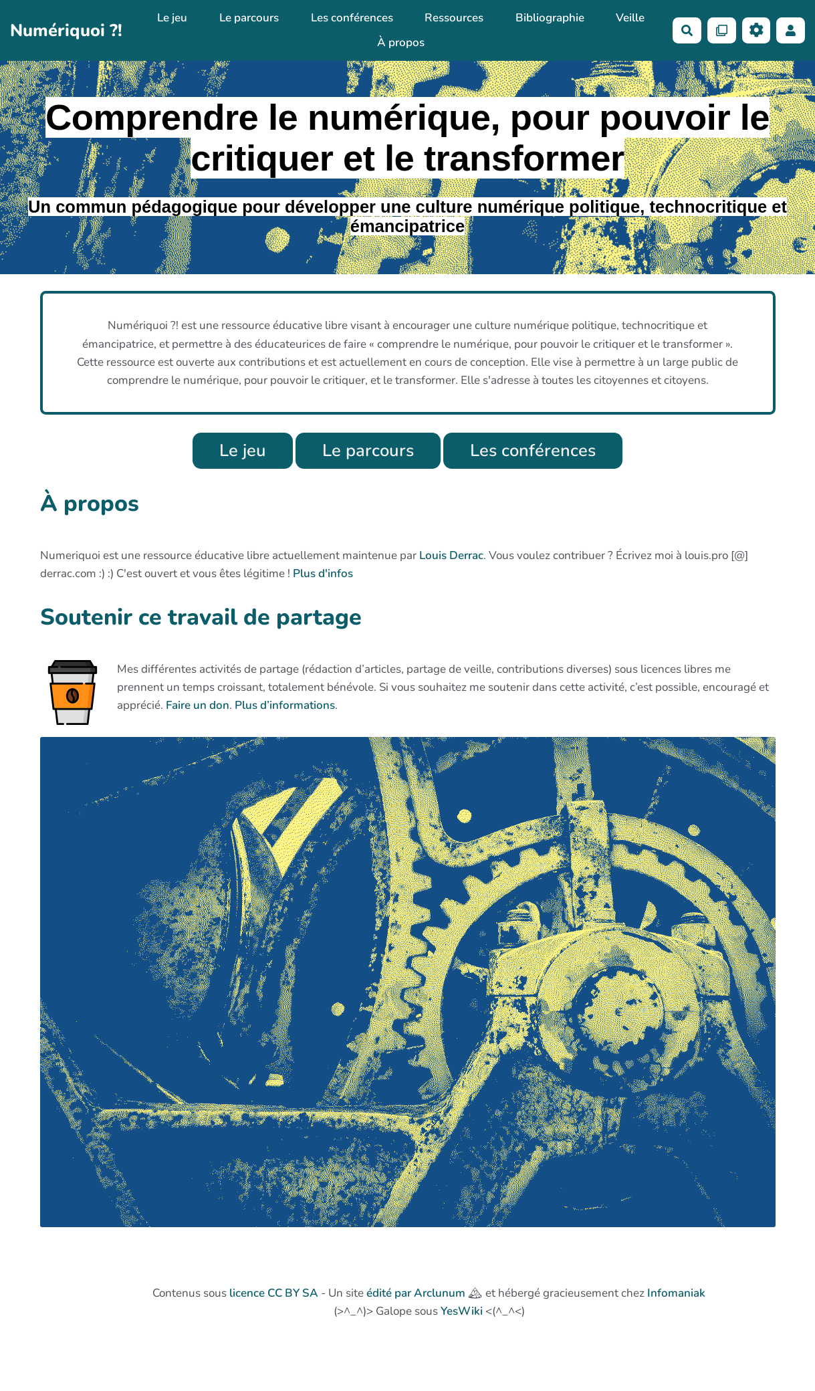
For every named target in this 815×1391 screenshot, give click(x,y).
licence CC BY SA (273, 1293)
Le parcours (249, 17)
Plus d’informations (285, 705)
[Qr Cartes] (721, 30)
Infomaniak (676, 1293)
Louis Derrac (451, 555)
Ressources (454, 17)
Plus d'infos (323, 573)
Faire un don (197, 705)
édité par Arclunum (415, 1293)
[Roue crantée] (756, 30)
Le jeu (172, 17)
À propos (401, 42)
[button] (790, 30)
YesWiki (462, 1311)
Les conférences (352, 17)
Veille (630, 17)
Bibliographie (549, 17)
